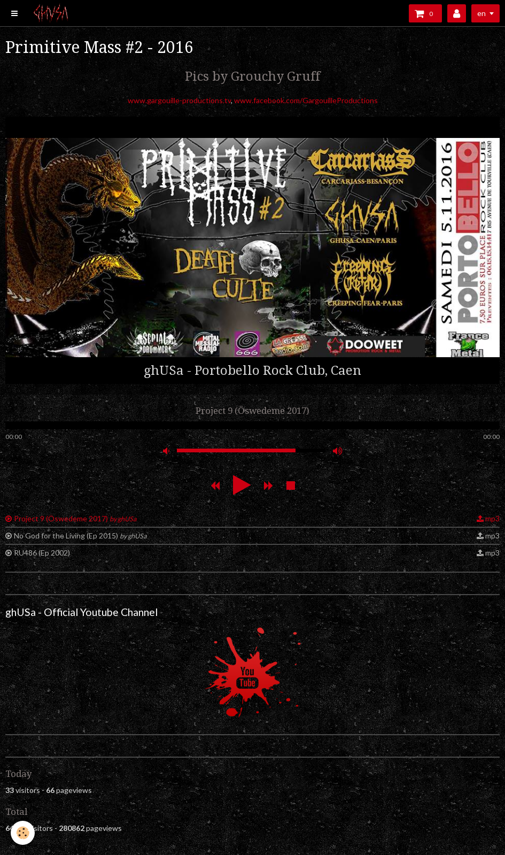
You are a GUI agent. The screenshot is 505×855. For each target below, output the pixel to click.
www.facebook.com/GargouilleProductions (306, 100)
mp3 (492, 518)
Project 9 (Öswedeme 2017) (75, 518)
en (481, 13)
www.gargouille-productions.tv (179, 100)
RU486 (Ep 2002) (42, 552)
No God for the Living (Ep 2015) (80, 535)
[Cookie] (23, 833)
